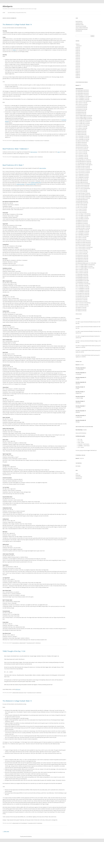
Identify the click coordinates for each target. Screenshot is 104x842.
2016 (78, 61)
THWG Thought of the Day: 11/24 (14, 651)
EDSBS (14, 50)
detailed (7, 121)
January (79, 45)
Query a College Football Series (82, 27)
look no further (42, 168)
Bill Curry (18, 689)
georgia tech (21, 692)
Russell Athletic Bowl (31, 184)
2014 (78, 64)
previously (64, 119)
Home (4, 12)
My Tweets (78, 466)
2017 (78, 60)
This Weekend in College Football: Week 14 (17, 24)
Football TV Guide (79, 22)
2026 (78, 44)
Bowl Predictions (79, 21)
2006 (78, 77)
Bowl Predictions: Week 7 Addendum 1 (16, 149)
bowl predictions (15, 156)
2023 (78, 50)
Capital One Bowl (20, 184)
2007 (78, 75)
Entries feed (78, 475)
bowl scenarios (33, 152)
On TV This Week (22, 140)
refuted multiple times (36, 182)
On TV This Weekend (30, 140)
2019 (78, 56)
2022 (78, 52)
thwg (25, 692)
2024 (78, 48)
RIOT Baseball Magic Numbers (81, 29)
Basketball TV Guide (79, 24)
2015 (78, 63)
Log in (77, 473)
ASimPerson (46, 140)
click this (81, 450)
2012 (78, 67)
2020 (78, 55)
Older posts (6, 831)
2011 (78, 69)
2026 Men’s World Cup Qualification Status (17, 12)
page (59, 152)
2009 (78, 72)
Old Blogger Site (79, 30)
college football (15, 140)
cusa (27, 156)
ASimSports (7, 6)
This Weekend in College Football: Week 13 (17, 701)
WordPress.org (79, 478)
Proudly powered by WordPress (26, 836)
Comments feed (79, 476)
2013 (78, 66)
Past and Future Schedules (81, 26)
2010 (78, 71)
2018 (78, 58)
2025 (78, 47)
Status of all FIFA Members (81, 433)
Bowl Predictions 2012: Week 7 (13, 165)
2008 (78, 74)
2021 (78, 53)
